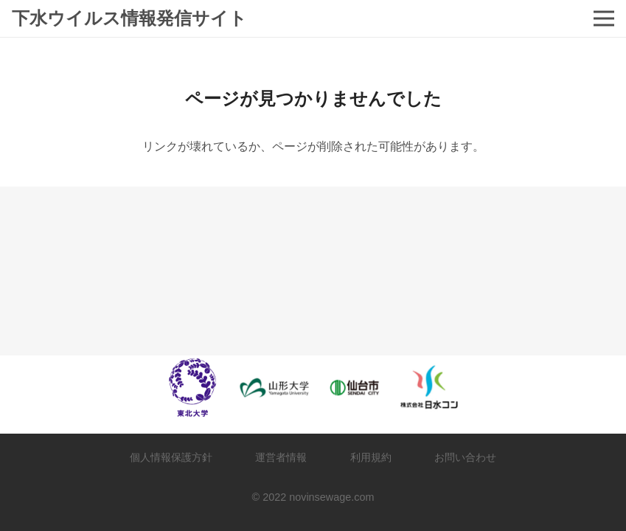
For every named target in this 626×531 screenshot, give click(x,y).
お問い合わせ (465, 457)
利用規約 (371, 457)
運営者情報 (281, 457)
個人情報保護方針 (171, 457)
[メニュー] (604, 18)
